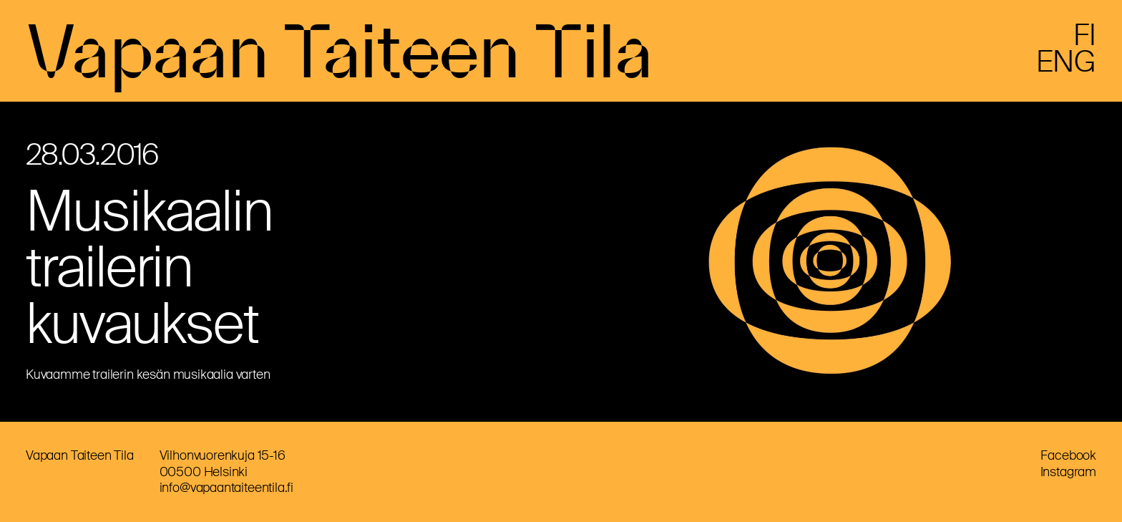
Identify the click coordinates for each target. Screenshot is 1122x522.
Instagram (1068, 471)
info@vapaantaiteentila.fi (227, 487)
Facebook (1068, 455)
